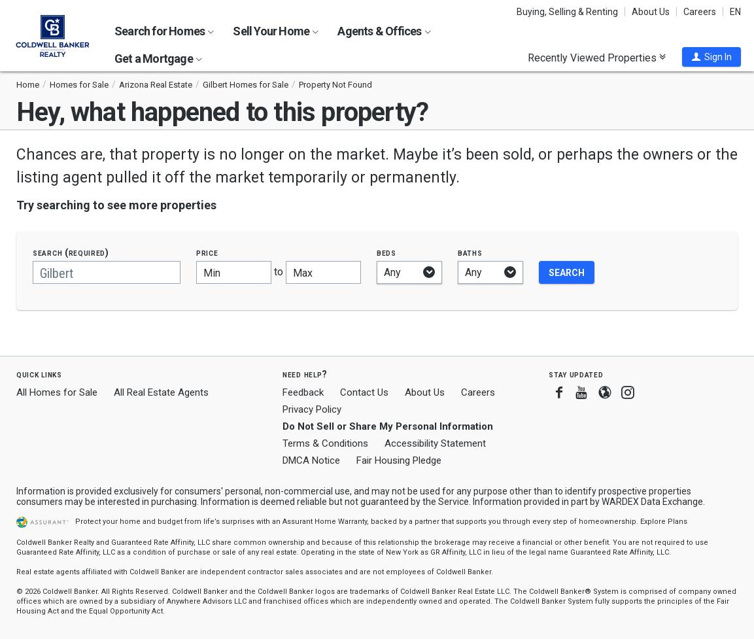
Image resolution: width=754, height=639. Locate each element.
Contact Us (364, 392)
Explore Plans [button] (663, 521)
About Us (651, 11)
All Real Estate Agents (161, 392)
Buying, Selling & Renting (567, 11)
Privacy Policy (312, 409)
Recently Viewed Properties (597, 57)
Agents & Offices (383, 31)
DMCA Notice (311, 460)
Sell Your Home (275, 31)
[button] (711, 57)
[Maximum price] (323, 272)
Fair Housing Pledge (398, 460)
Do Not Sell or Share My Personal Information (388, 426)
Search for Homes (164, 31)
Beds (386, 253)
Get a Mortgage (158, 58)
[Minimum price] (233, 272)
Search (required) (71, 253)
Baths (470, 253)
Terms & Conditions (325, 443)
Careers (699, 11)
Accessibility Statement (435, 443)
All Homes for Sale (56, 392)
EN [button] (735, 12)
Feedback (303, 393)
